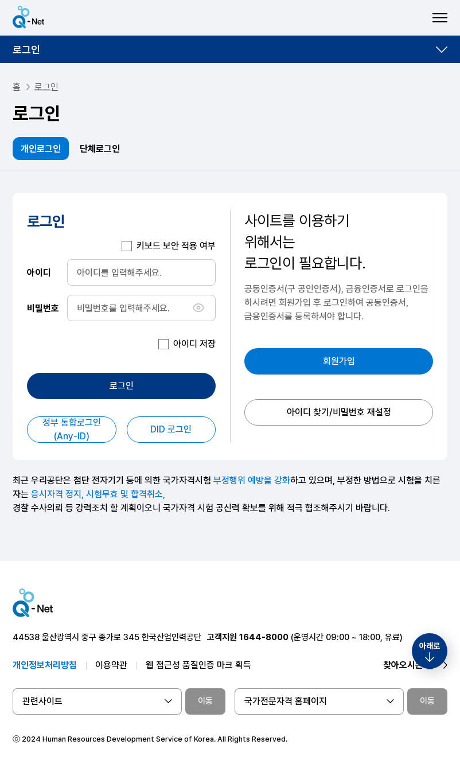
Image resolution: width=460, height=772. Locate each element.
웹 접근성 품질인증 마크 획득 (198, 665)
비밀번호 (43, 307)
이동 (205, 701)
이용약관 (111, 665)
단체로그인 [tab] (100, 148)
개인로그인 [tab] (41, 148)
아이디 (39, 272)
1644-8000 (264, 637)
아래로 (429, 645)
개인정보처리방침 (45, 665)
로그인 (26, 50)
